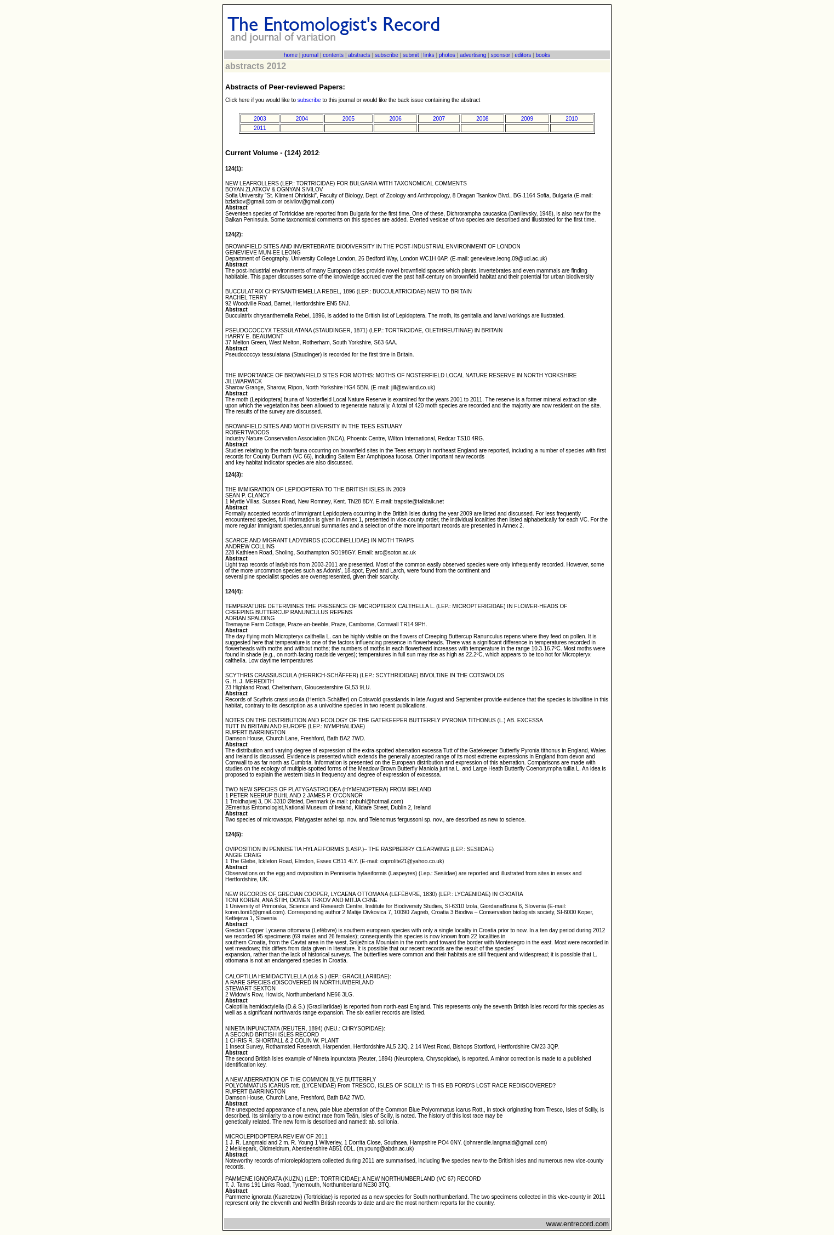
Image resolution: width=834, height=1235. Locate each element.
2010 (571, 119)
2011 (260, 128)
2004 (302, 119)
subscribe (386, 55)
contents (333, 55)
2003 (260, 119)
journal (310, 55)
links (429, 55)
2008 (482, 119)
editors (523, 55)
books (542, 55)
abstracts (359, 55)
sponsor (500, 55)
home (291, 55)
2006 (395, 119)
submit (411, 55)
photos (447, 55)
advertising (473, 55)
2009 (527, 119)
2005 (348, 119)
